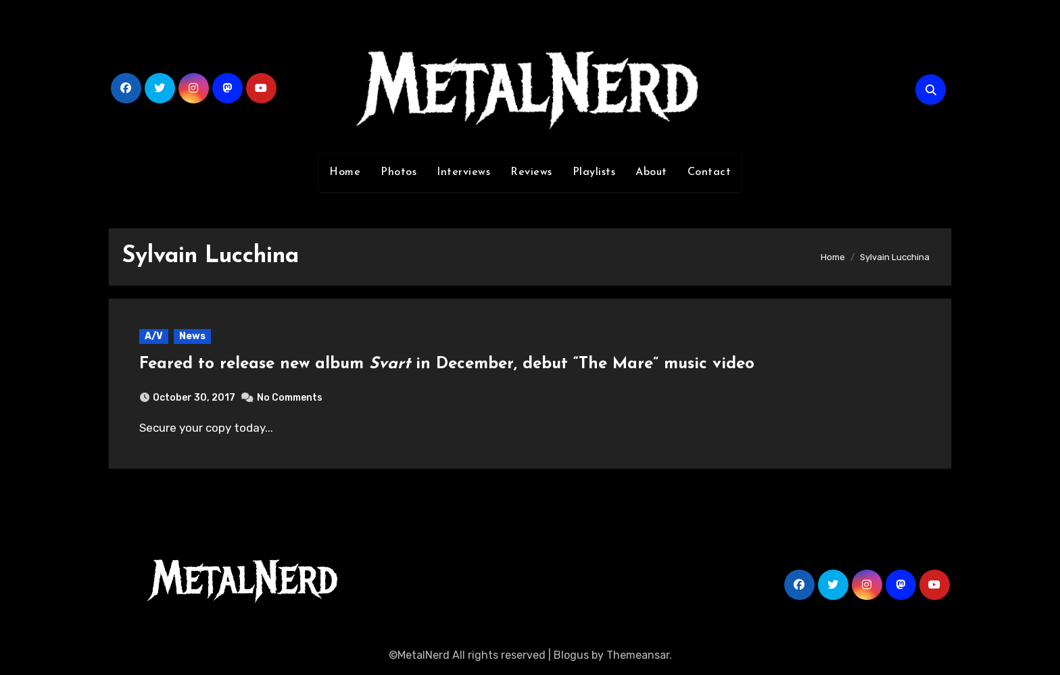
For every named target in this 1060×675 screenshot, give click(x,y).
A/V (154, 336)
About (651, 172)
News (192, 336)
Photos (398, 172)
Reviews (531, 172)
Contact (709, 172)
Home (344, 172)
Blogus (571, 655)
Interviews (463, 172)
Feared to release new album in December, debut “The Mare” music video (446, 364)
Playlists (594, 172)
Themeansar (637, 655)
